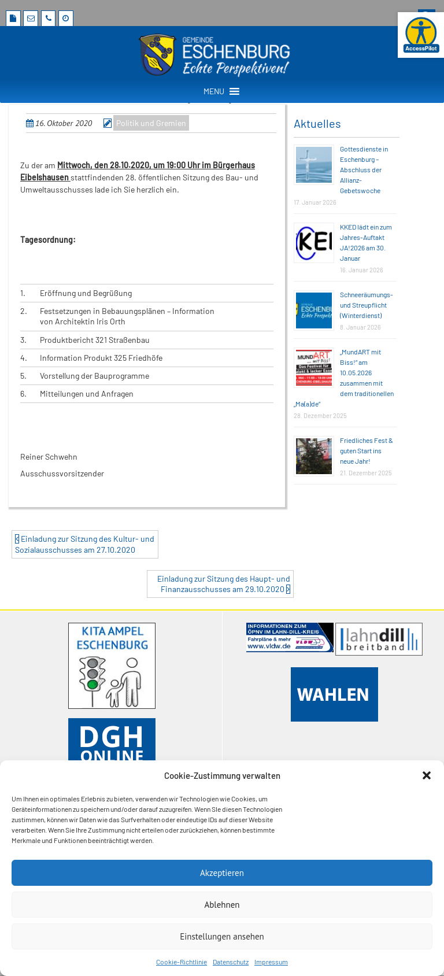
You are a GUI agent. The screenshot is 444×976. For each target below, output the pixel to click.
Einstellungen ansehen (222, 936)
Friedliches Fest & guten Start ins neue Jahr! (366, 450)
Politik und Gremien (151, 123)
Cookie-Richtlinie (181, 961)
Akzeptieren (222, 872)
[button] (426, 775)
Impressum (271, 961)
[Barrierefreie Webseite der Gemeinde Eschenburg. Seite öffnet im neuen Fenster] (421, 35)
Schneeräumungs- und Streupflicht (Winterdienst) (366, 304)
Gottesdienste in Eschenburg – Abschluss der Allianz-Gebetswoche (364, 169)
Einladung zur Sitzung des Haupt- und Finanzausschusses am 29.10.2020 (223, 584)
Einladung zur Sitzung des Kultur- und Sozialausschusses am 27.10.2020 (84, 544)
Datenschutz (231, 961)
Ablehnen (221, 904)
